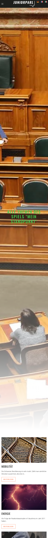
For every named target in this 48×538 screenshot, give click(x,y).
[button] (2, 4)
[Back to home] (24, 4)
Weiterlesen (8, 479)
